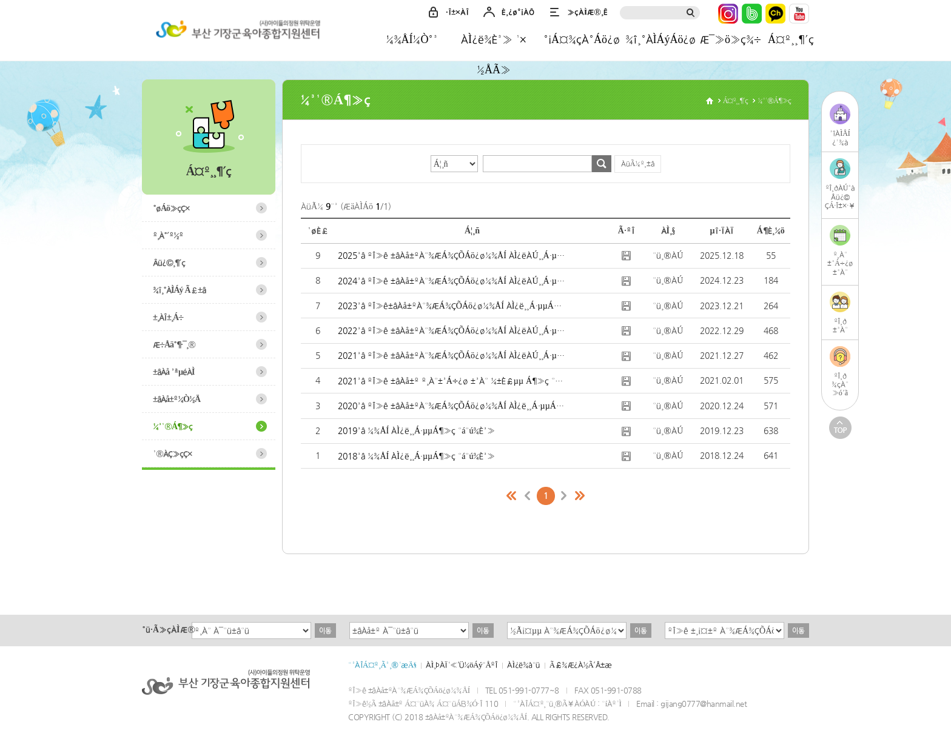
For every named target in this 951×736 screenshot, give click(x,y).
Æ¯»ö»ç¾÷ (730, 39)
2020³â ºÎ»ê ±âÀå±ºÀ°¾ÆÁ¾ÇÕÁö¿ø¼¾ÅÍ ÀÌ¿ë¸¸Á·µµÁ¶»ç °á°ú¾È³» (452, 405)
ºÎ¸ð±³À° (840, 325)
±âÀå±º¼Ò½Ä (176, 399)
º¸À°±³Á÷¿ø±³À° (840, 263)
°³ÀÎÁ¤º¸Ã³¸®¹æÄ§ (382, 664)
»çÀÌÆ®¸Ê (587, 11)
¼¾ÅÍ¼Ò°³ (412, 39)
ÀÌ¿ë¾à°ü (523, 664)
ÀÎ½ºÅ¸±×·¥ (728, 14)
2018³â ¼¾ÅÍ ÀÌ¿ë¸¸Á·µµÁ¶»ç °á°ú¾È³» (416, 456)
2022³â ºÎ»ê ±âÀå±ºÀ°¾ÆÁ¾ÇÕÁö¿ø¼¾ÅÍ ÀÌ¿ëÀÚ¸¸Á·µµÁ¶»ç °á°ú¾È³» (452, 330)
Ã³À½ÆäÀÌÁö (512, 495)
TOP (840, 428)
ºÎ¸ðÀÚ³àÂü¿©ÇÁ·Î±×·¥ (840, 197)
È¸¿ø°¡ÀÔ (518, 11)
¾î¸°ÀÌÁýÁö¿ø (660, 39)
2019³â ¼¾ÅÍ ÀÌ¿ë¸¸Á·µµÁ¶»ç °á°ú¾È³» (416, 430)
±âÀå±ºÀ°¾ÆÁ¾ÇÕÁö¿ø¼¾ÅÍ (236, 32)
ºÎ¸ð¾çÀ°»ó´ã (840, 384)
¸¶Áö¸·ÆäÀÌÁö (579, 495)
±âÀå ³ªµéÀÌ (174, 371)
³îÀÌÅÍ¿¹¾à (840, 138)
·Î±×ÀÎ (457, 11)
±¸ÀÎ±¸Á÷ (168, 317)
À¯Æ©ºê (799, 14)
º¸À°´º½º (168, 235)
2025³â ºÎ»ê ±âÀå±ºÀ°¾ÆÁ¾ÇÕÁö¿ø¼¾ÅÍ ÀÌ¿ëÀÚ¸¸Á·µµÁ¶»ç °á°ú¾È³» (452, 255)
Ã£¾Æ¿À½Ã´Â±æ (580, 664)
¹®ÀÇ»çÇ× (172, 453)
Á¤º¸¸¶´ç (791, 39)
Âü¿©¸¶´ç (169, 262)
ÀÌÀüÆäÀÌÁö (527, 495)
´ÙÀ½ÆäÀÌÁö (564, 495)
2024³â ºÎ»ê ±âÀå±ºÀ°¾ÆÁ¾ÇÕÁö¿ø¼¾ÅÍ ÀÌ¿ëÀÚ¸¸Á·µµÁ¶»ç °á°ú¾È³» (452, 281)
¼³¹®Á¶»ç (172, 426)
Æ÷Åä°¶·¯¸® (174, 344)
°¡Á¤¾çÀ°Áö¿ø (581, 39)
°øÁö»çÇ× (171, 208)
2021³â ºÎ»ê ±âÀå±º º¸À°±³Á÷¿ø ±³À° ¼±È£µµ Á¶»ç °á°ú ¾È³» (452, 381)
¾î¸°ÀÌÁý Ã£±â (179, 290)
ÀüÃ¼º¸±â (638, 163)
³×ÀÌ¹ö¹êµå (752, 14)
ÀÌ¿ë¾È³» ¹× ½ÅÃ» (493, 44)
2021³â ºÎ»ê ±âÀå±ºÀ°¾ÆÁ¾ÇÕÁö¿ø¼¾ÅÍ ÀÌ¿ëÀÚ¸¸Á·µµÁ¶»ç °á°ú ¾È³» (452, 355)
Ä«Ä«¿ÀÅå (775, 14)
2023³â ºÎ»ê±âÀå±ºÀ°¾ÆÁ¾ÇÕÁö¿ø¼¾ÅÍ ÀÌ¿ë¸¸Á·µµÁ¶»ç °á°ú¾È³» (452, 305)
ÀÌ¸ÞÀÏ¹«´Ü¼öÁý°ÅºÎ (461, 664)
